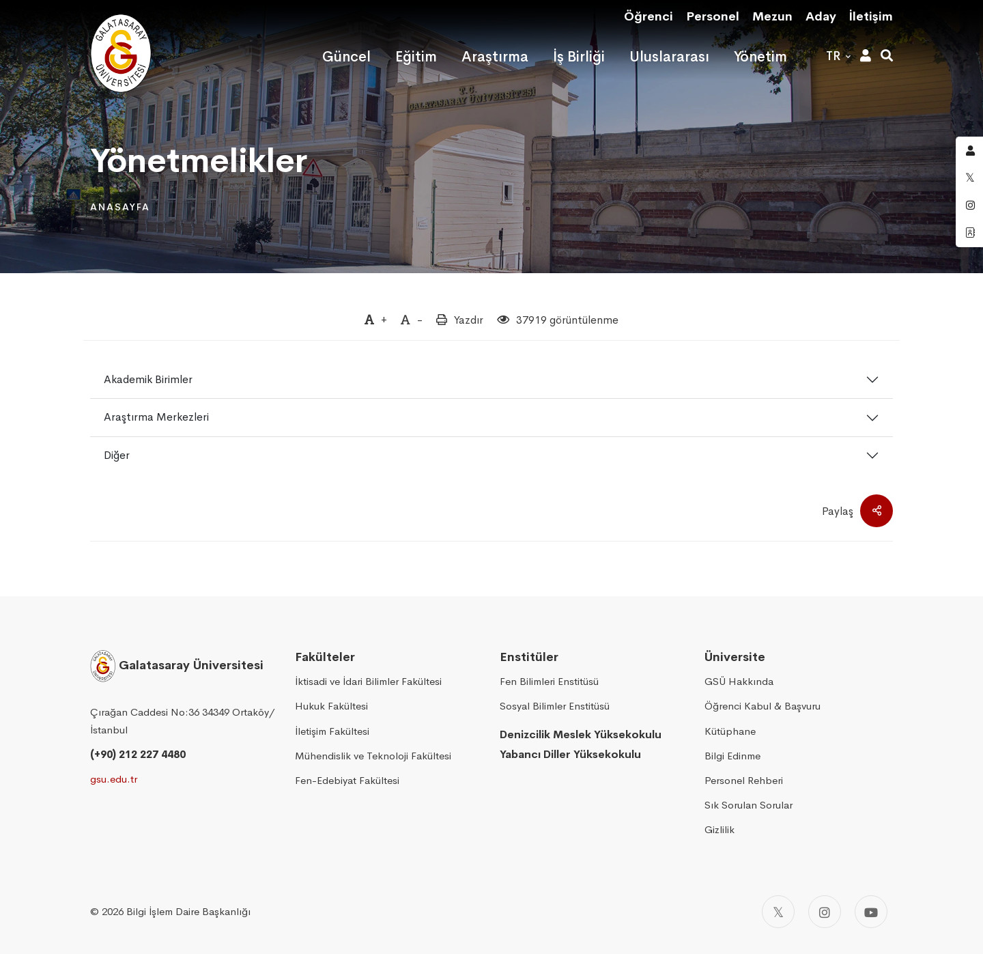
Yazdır (468, 320)
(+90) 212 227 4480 (138, 754)
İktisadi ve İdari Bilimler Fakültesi (368, 681)
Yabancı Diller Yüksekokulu (570, 754)
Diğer (117, 455)
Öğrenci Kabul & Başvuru (762, 705)
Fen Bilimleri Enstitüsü (549, 681)
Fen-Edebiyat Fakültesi (347, 780)
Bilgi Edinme (732, 755)
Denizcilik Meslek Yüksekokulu (580, 734)
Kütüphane (730, 731)
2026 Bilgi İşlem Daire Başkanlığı (176, 911)
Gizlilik (719, 829)
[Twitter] (778, 911)
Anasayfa (120, 207)
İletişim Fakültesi (332, 731)
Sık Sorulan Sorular (748, 804)
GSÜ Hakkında (738, 681)
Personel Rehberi (743, 780)
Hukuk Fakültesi (331, 705)
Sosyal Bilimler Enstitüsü (555, 705)
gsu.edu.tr (113, 778)
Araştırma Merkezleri (156, 417)
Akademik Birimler (148, 379)
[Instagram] (824, 911)
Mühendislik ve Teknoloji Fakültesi (373, 755)
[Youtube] (871, 911)
